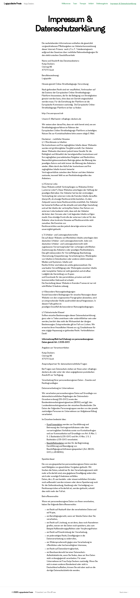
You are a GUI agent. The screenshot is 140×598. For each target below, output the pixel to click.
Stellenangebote (102, 4)
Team (75, 4)
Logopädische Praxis (13, 4)
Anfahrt (91, 4)
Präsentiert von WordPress (46, 592)
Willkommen (66, 4)
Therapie (83, 4)
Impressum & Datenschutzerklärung (123, 4)
